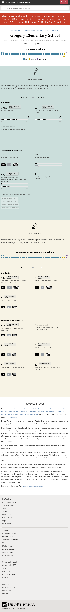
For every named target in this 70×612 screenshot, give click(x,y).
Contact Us (6, 590)
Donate (63, 2)
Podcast (5, 577)
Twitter (4, 568)
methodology (13, 417)
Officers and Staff (8, 537)
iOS (3, 574)
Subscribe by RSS (9, 565)
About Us (5, 530)
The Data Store (8, 505)
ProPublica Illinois (9, 502)
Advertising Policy (9, 549)
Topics (4, 508)
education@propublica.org (33, 486)
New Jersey (29, 30)
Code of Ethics (7, 552)
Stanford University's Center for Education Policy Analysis (34, 411)
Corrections (6, 524)
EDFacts (59, 411)
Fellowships (14, 540)
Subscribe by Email (9, 562)
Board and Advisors (9, 534)
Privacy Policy (7, 555)
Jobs (4, 540)
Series (4, 511)
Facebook (6, 571)
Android (12, 574)
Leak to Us (6, 584)
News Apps (6, 515)
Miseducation (23, 2)
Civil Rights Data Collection (50, 22)
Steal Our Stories (8, 587)
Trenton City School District (48, 30)
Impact (4, 521)
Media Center (7, 546)
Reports (5, 543)
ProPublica (6, 499)
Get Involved (7, 518)
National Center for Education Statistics (22, 408)
